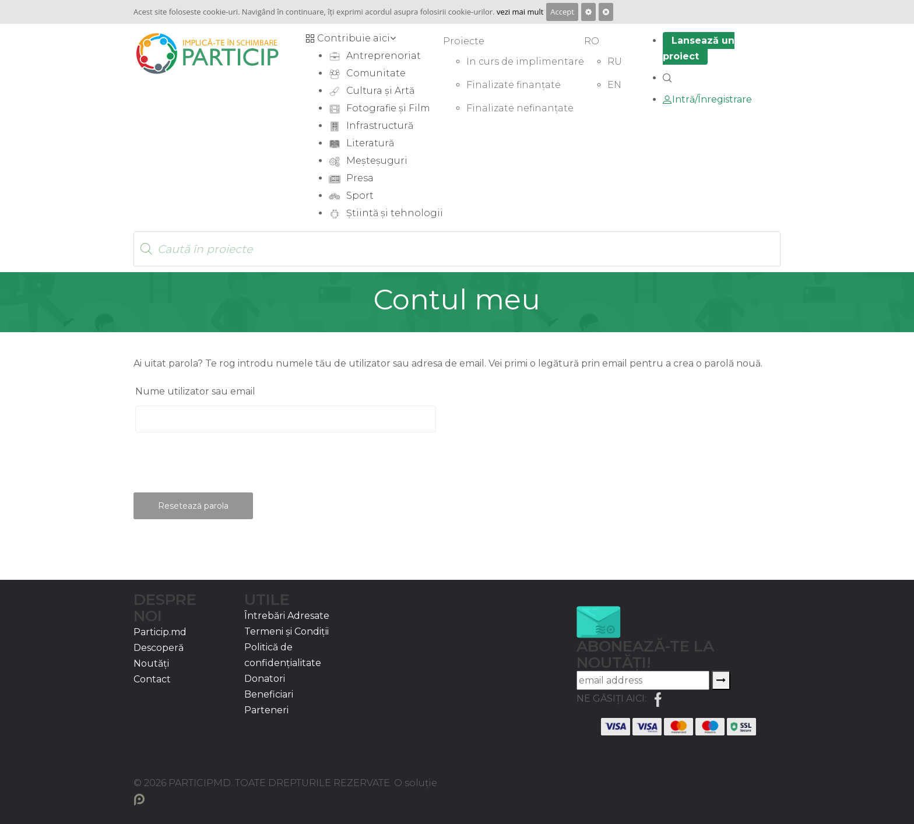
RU (614, 61)
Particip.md (160, 632)
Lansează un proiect (698, 48)
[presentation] (222, 467)
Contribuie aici (350, 38)
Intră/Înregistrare (707, 99)
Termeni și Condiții (286, 631)
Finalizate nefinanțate (520, 108)
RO (591, 41)
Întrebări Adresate (286, 615)
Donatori (264, 678)
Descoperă (158, 647)
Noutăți (151, 663)
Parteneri (266, 710)
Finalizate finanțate (513, 84)
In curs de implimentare (525, 61)
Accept (562, 11)
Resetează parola (193, 506)
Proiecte (463, 41)
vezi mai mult (520, 11)
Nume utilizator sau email (195, 391)
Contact (152, 679)
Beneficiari (268, 694)
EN (614, 84)
